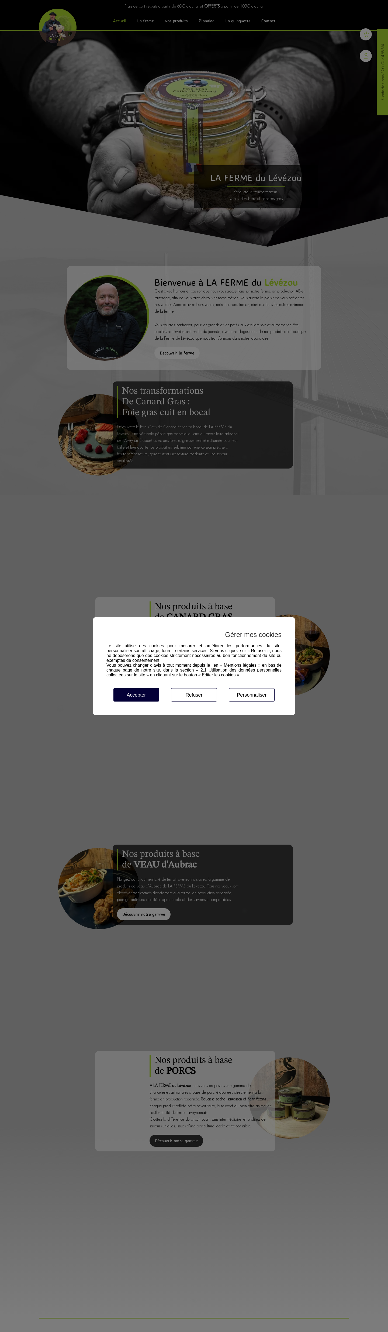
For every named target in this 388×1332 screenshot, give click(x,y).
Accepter (136, 694)
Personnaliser (251, 694)
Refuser (193, 694)
